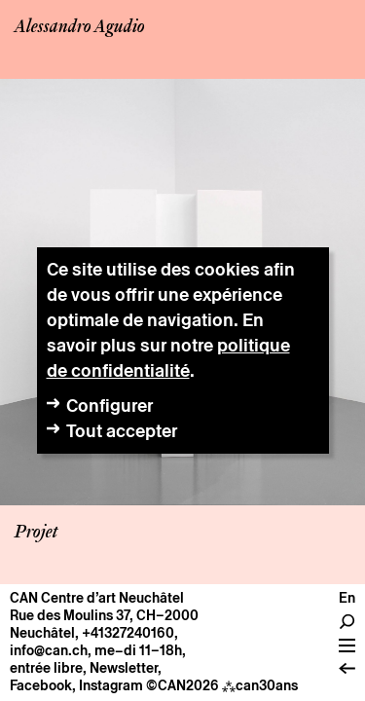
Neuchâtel (42, 633)
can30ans (260, 685)
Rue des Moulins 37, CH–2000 (104, 615)
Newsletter (124, 668)
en (347, 598)
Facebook (41, 685)
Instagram (111, 685)
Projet (36, 532)
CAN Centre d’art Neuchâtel (97, 598)
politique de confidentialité (168, 358)
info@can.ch (49, 650)
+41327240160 (128, 633)
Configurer (109, 405)
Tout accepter (121, 431)
